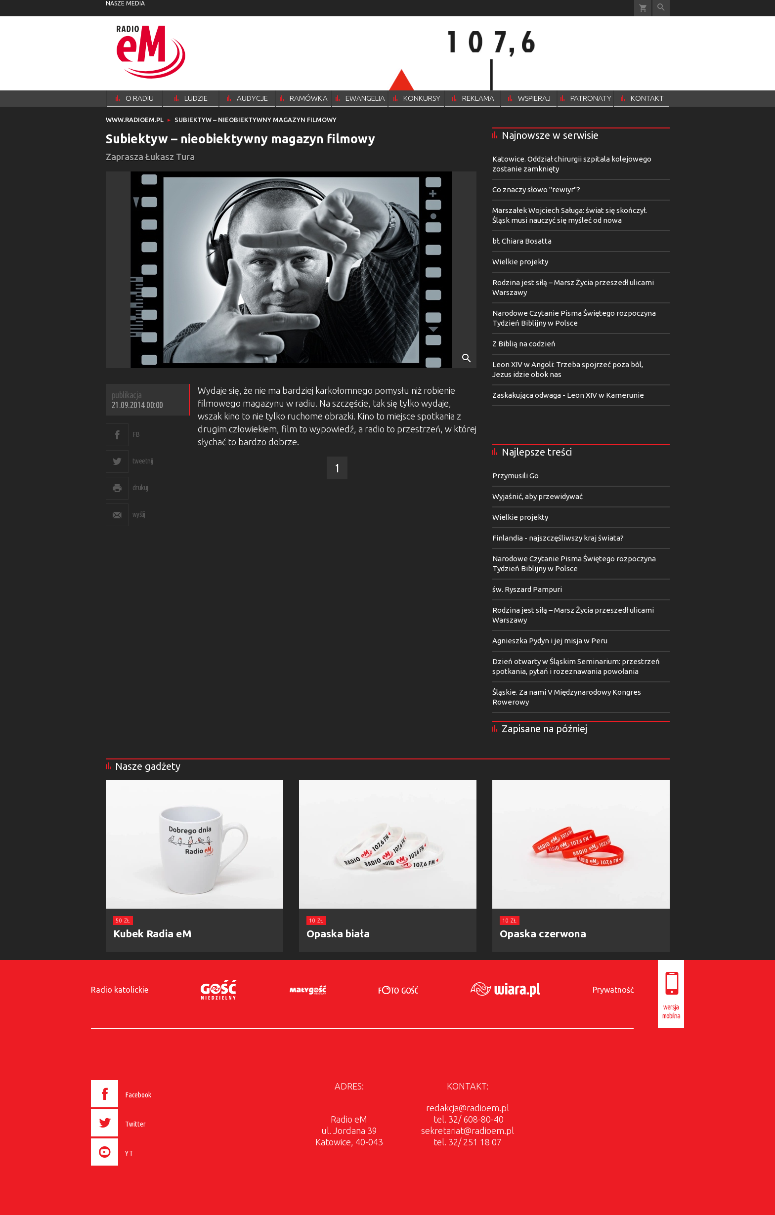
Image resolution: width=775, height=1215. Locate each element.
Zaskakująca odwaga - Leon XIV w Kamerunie (568, 395)
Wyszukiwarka (661, 8)
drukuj (140, 487)
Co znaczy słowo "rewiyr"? (536, 189)
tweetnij (142, 461)
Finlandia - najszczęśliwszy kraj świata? (558, 538)
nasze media (125, 3)
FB (136, 434)
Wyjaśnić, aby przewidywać (537, 496)
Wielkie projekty (520, 261)
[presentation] (142, 1167)
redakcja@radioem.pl (467, 1108)
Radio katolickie (119, 989)
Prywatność (613, 989)
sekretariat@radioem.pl (467, 1130)
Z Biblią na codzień (524, 343)
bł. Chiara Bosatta (522, 241)
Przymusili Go (515, 475)
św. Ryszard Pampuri (527, 589)
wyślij (138, 514)
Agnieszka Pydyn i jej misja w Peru (549, 640)
